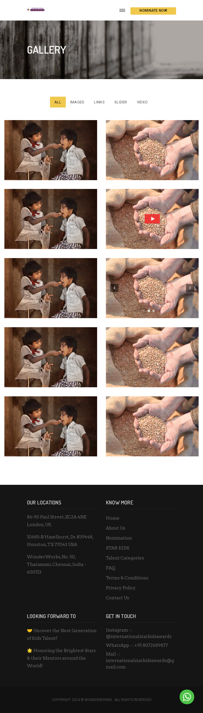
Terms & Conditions (127, 578)
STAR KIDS (117, 548)
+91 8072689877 (151, 645)
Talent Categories (125, 558)
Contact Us (117, 598)
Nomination (119, 538)
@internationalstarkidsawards (138, 636)
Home (113, 518)
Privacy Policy (121, 588)
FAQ (110, 568)
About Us (115, 528)
